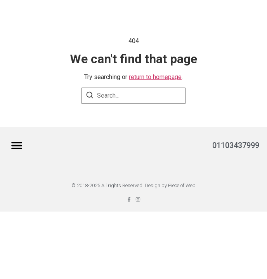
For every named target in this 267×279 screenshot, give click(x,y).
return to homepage (155, 77)
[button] (16, 145)
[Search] (90, 96)
